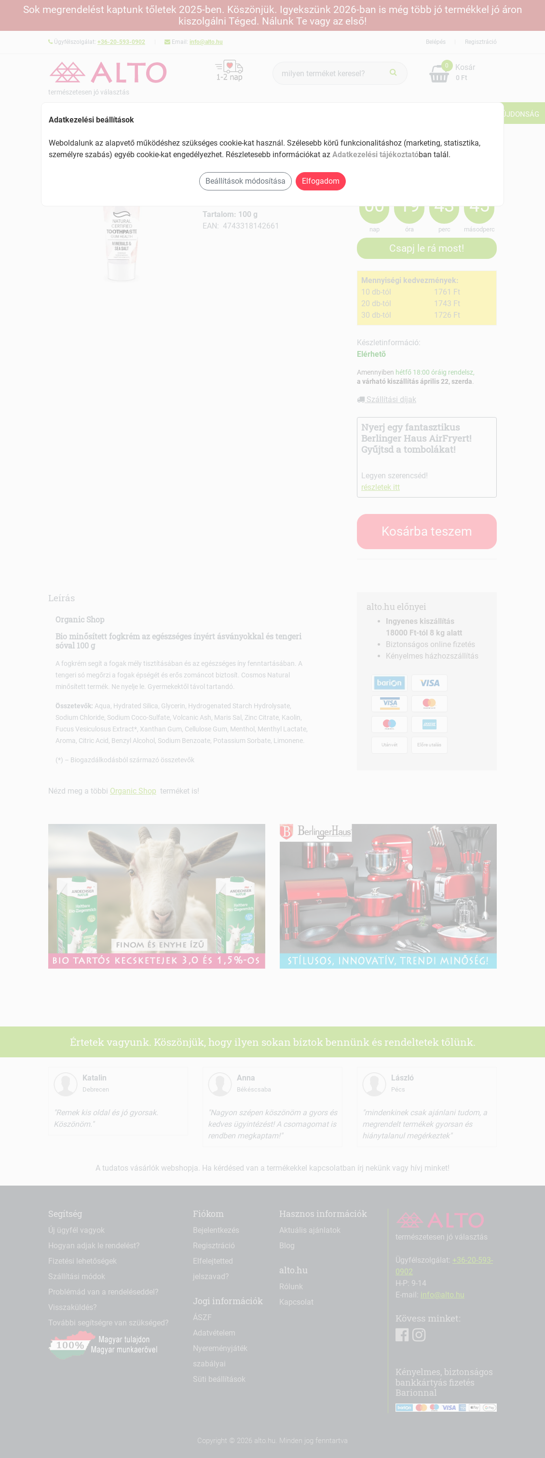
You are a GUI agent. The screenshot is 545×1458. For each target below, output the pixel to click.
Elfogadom (321, 181)
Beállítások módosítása (245, 181)
